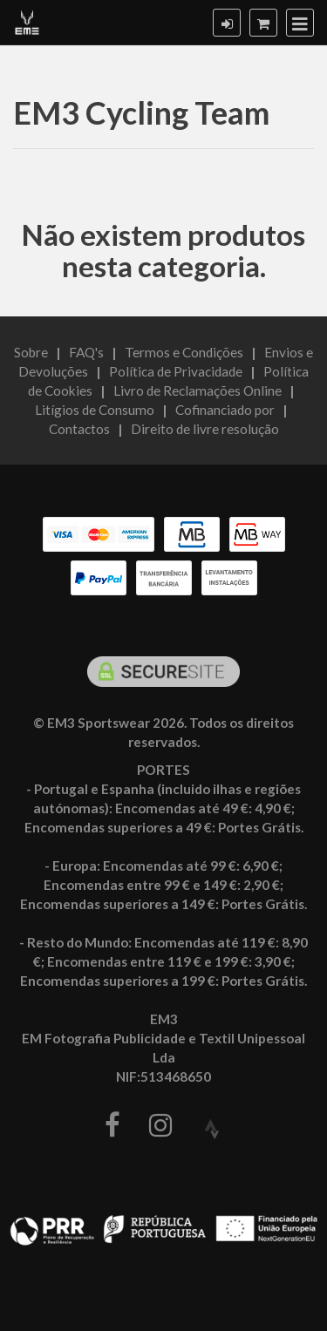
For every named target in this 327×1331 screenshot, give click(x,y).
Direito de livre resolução (205, 429)
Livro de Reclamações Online (197, 390)
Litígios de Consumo (94, 410)
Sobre (31, 352)
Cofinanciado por (225, 410)
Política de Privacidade (175, 371)
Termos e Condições (184, 352)
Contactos (79, 429)
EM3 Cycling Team (141, 112)
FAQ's (86, 352)
